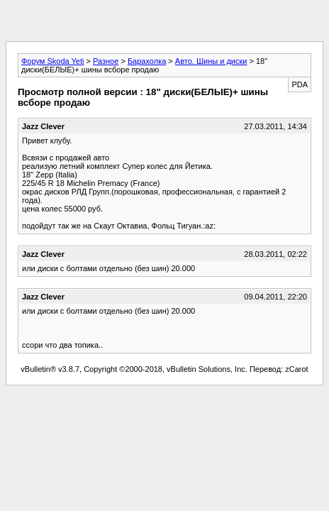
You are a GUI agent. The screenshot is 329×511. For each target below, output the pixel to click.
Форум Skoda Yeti (52, 61)
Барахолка (147, 61)
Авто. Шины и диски (211, 61)
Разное (105, 61)
